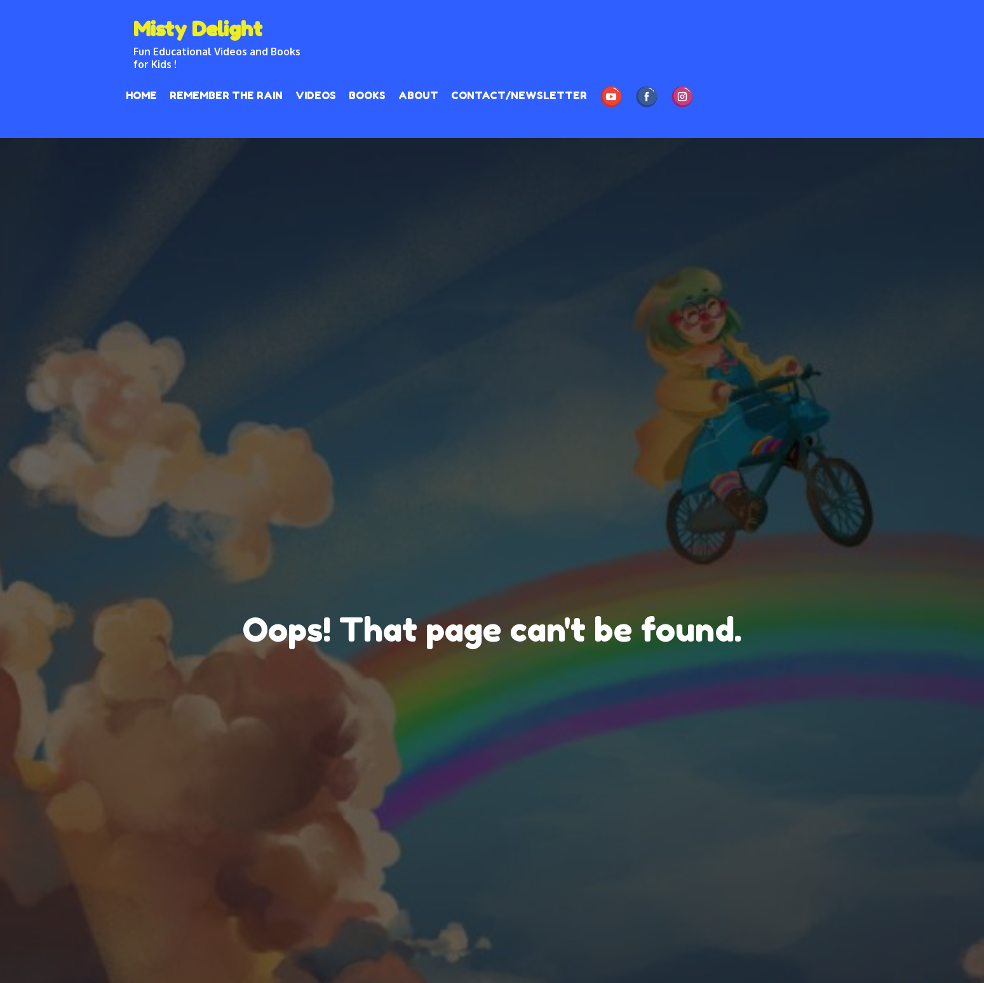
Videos (315, 95)
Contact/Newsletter (519, 95)
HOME (141, 95)
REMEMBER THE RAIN (226, 95)
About (418, 95)
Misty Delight (197, 29)
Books (367, 95)
